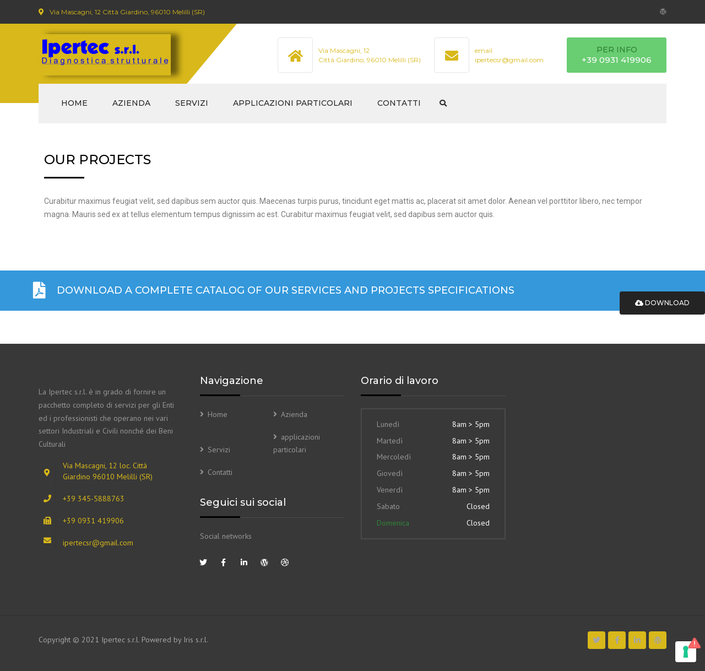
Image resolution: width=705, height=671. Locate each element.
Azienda (131, 103)
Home (74, 103)
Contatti (399, 103)
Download (662, 303)
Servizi (191, 103)
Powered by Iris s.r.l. (175, 640)
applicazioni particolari (292, 103)
